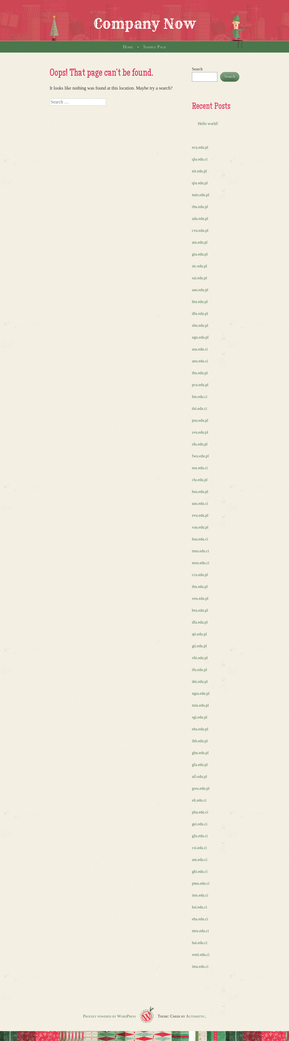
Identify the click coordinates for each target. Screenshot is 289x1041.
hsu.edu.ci (200, 539)
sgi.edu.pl (199, 717)
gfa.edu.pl (200, 765)
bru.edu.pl (200, 610)
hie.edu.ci (199, 397)
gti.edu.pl (199, 646)
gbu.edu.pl (200, 753)
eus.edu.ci (200, 468)
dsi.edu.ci (199, 408)
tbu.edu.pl (200, 587)
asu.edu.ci (200, 349)
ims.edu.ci (200, 895)
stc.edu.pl (199, 266)
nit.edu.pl (199, 171)
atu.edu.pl (199, 242)
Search (197, 69)
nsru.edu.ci (200, 563)
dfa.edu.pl (200, 622)
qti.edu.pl (199, 634)
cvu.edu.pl (200, 230)
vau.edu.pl (200, 527)
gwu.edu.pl (200, 788)
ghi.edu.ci (199, 871)
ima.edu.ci (200, 966)
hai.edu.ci (199, 943)
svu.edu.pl (200, 432)
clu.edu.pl (199, 480)
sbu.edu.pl (200, 325)
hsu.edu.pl (200, 492)
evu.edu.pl (200, 515)
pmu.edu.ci (200, 883)
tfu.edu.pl (199, 670)
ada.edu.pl (200, 219)
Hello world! (208, 124)
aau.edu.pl (200, 290)
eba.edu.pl (200, 729)
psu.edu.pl (200, 420)
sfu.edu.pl (199, 444)
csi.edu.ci (199, 848)
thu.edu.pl (200, 373)
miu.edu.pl (200, 705)
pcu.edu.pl (200, 385)
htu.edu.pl (200, 302)
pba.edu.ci (200, 812)
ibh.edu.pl (200, 741)
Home (128, 46)
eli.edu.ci (199, 800)
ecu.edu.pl (200, 147)
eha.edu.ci (200, 919)
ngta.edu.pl (200, 693)
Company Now (144, 23)
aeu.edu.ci (200, 361)
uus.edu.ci (200, 503)
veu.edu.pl (200, 598)
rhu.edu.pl (200, 207)
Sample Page (154, 46)
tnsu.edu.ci (200, 551)
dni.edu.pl (200, 681)
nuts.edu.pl (200, 195)
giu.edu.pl (200, 254)
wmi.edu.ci (200, 955)
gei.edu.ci (199, 824)
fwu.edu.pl (200, 456)
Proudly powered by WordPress (109, 1016)
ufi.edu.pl (199, 776)
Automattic (195, 1016)
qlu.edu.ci (199, 159)
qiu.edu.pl (200, 183)
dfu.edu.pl (200, 313)
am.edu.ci (199, 860)
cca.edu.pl (200, 575)
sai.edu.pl (199, 278)
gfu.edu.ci (200, 836)
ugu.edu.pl (200, 337)
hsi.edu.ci (199, 907)
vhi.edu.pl (200, 658)
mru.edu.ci (200, 931)
